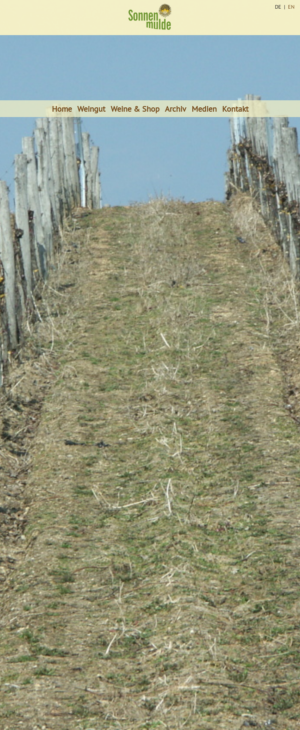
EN (291, 6)
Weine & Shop (135, 109)
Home (62, 109)
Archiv (175, 109)
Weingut (91, 109)
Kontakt (235, 109)
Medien (204, 109)
